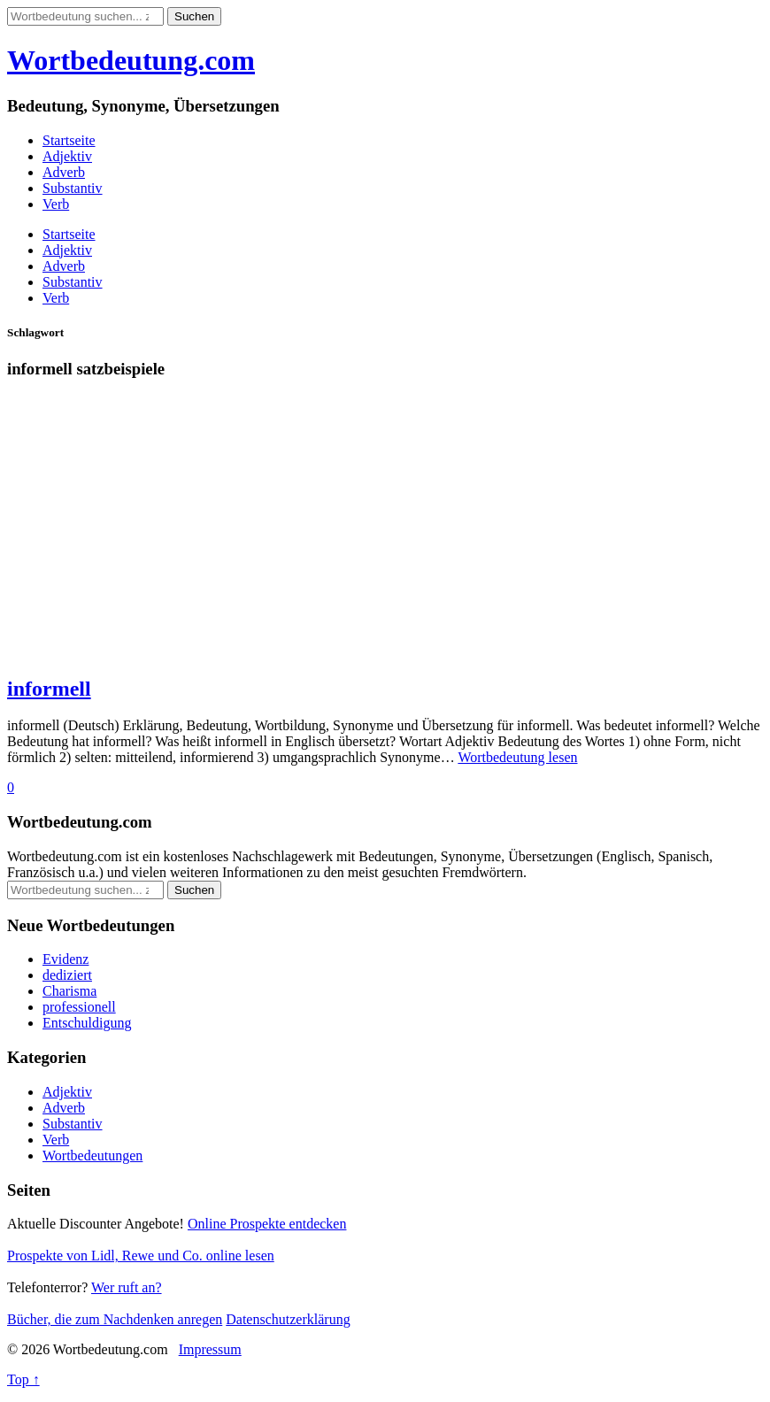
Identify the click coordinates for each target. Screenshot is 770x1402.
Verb (55, 204)
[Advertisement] (385, 535)
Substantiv (72, 188)
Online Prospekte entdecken (267, 1223)
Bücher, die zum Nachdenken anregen (114, 1319)
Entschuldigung (86, 1022)
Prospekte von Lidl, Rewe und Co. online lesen (140, 1255)
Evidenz (65, 959)
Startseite (69, 140)
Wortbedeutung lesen (517, 757)
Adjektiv (67, 156)
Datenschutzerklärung (288, 1319)
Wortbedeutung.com (131, 60)
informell (49, 688)
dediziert (67, 974)
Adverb (63, 172)
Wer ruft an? (126, 1287)
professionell (79, 1006)
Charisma (69, 990)
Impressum (210, 1349)
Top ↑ (23, 1379)
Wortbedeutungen (92, 1155)
